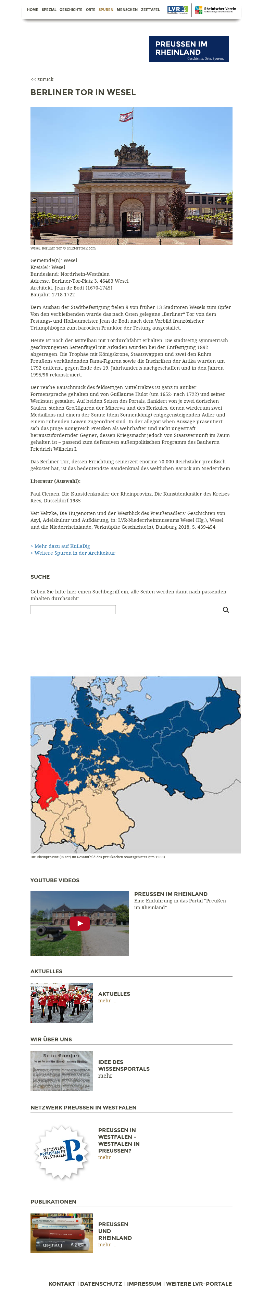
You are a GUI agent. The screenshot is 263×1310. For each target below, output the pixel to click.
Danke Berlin (177, 10)
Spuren (106, 10)
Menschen (127, 10)
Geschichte (71, 10)
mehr (105, 1001)
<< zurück (41, 79)
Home (32, 10)
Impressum (144, 1284)
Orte (91, 10)
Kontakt (62, 1284)
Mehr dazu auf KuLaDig (62, 546)
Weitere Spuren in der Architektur (75, 553)
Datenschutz (101, 1284)
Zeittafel (150, 10)
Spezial (49, 10)
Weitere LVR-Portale (199, 1284)
